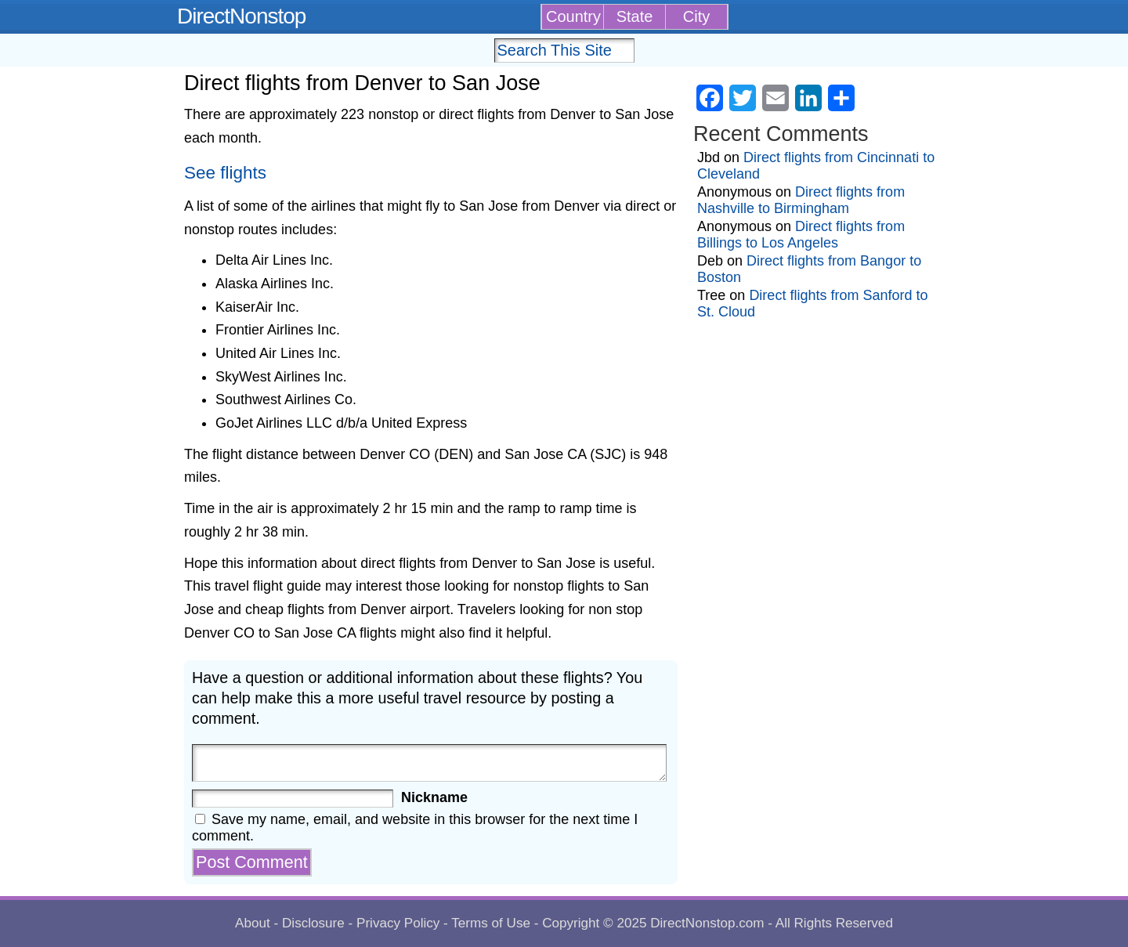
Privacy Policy (397, 923)
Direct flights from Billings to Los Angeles (801, 235)
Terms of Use (490, 923)
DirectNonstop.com (707, 923)
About (252, 923)
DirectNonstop (241, 16)
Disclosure (313, 923)
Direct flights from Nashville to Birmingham (801, 200)
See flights (225, 173)
